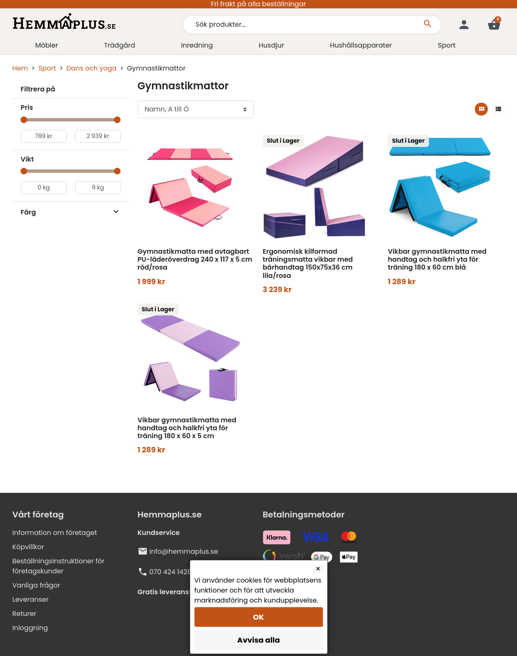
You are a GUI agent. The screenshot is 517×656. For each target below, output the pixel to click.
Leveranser (31, 599)
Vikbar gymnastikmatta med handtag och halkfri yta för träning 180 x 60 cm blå (437, 259)
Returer (25, 613)
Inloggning (30, 628)
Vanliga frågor (37, 585)
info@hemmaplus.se (183, 551)
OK (258, 617)
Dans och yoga (91, 68)
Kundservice (159, 532)
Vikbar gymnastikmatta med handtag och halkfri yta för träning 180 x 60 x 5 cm (187, 428)
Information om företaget (55, 532)
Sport (47, 68)
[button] (494, 24)
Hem (20, 68)
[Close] (318, 569)
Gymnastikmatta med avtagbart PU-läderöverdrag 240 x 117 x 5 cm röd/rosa (195, 259)
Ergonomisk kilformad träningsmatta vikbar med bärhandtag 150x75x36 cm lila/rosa (307, 263)
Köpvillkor (28, 547)
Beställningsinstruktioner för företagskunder (59, 566)
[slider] (24, 119)
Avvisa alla (258, 640)
